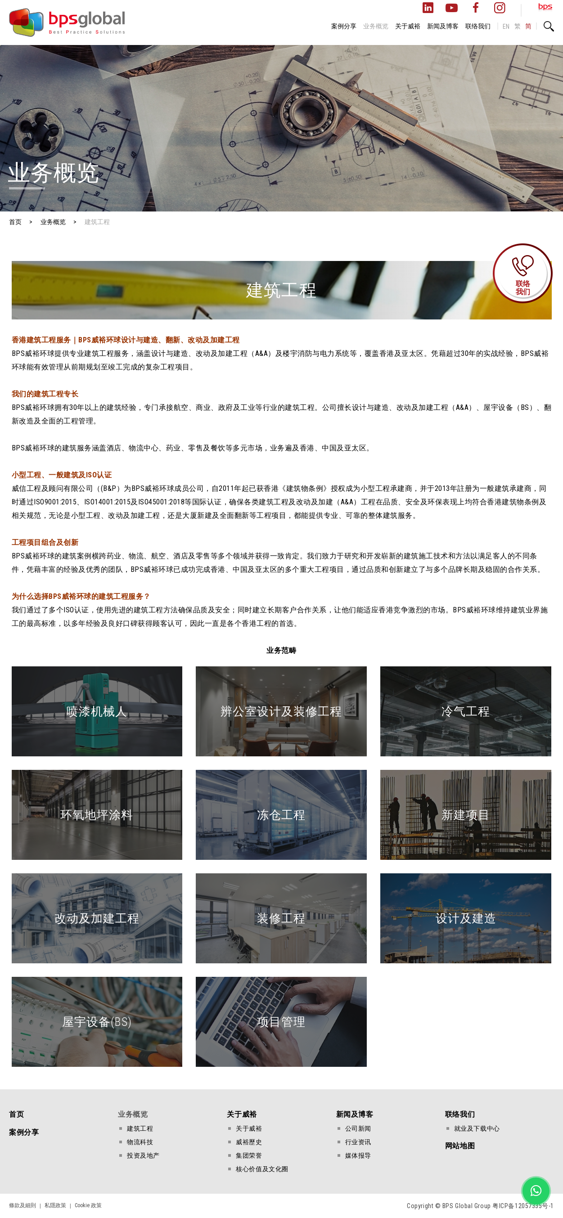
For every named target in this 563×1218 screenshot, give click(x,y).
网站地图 (460, 1146)
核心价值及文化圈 (262, 1169)
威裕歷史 (249, 1142)
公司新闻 (358, 1128)
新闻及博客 (443, 26)
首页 (16, 1114)
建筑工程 (140, 1128)
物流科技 (140, 1142)
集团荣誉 (249, 1155)
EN (506, 26)
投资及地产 (143, 1155)
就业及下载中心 (477, 1128)
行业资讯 (358, 1142)
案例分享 (343, 26)
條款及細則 (22, 1205)
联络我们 (478, 26)
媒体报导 (358, 1155)
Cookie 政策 (88, 1205)
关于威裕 (407, 26)
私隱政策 (55, 1205)
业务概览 (375, 26)
